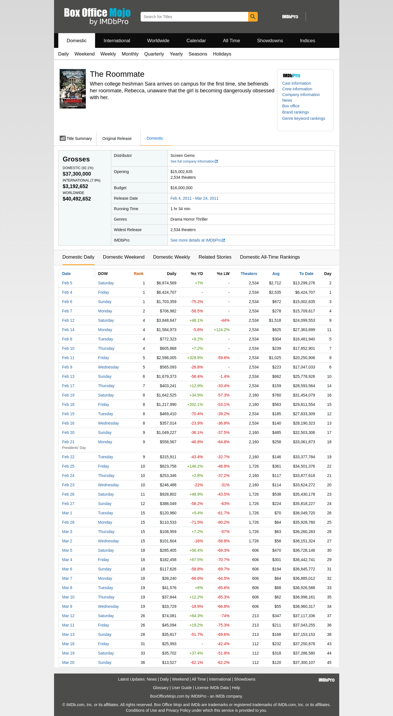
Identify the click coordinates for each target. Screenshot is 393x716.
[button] (298, 112)
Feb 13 (68, 376)
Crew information (297, 89)
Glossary (160, 687)
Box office (291, 106)
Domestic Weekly (171, 257)
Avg (276, 273)
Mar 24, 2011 (207, 198)
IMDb (220, 696)
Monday (105, 311)
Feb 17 (68, 385)
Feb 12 (68, 320)
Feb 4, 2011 (181, 198)
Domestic (77, 40)
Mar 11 (68, 625)
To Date (306, 273)
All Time (231, 40)
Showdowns (270, 40)
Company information (301, 94)
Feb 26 (68, 494)
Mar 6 (67, 569)
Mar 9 (67, 606)
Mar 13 (68, 634)
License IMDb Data (212, 687)
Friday (103, 292)
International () (81, 180)
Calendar (196, 40)
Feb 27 (68, 503)
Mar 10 (68, 597)
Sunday (104, 301)
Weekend (84, 54)
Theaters (249, 273)
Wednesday (108, 367)
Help (236, 687)
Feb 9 (67, 367)
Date (66, 273)
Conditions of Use (141, 710)
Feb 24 (68, 475)
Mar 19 (68, 653)
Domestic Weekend (124, 257)
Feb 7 (67, 311)
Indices (307, 40)
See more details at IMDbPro (198, 240)
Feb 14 (68, 329)
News (287, 100)
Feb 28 (68, 522)
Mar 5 (67, 550)
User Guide (182, 687)
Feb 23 (68, 485)
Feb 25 (68, 466)
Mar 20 (68, 662)
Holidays (222, 54)
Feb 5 (67, 283)
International (117, 40)
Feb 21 (68, 442)
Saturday (106, 283)
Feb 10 (68, 348)
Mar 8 (67, 587)
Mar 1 (67, 513)
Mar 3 (67, 531)
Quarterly (154, 54)
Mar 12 (68, 615)
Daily (63, 54)
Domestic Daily (79, 257)
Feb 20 (68, 432)
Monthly (130, 54)
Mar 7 (67, 578)
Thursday (106, 348)
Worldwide (158, 40)
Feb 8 (67, 339)
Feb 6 (67, 301)
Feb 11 (68, 357)
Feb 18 (68, 404)
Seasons (197, 54)
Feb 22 (68, 457)
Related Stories (215, 257)
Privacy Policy (178, 710)
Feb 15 (68, 414)
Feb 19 (68, 395)
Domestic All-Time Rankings (270, 257)
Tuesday (105, 339)
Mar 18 (68, 644)
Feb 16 (68, 423)
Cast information (296, 83)
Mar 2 (67, 541)
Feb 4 (67, 292)
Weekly (108, 54)
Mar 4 (67, 559)
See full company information (195, 161)
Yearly (176, 54)
